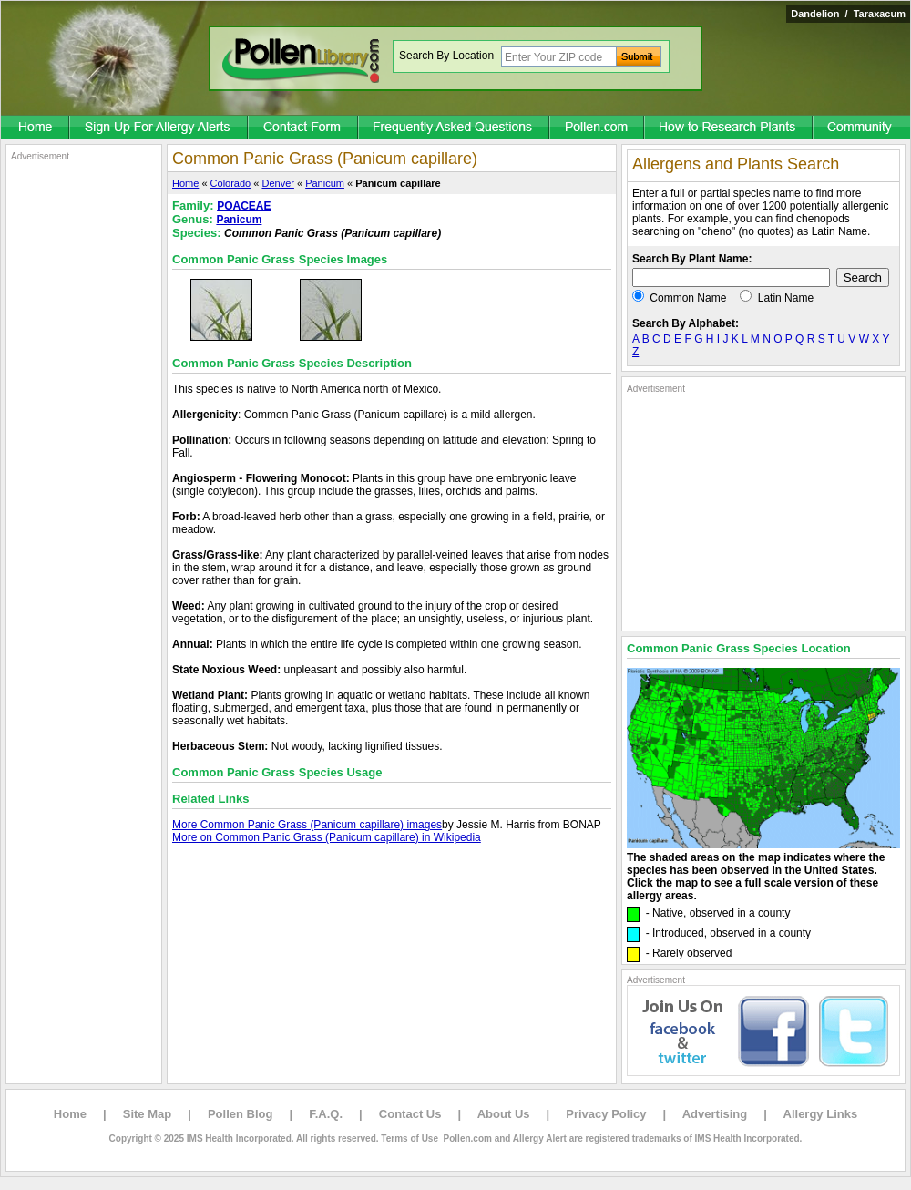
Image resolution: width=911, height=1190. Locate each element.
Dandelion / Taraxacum (848, 13)
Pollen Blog (240, 1114)
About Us (503, 1114)
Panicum (324, 183)
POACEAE (244, 206)
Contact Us (410, 1114)
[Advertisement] (84, 435)
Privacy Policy (606, 1114)
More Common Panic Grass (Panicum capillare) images (307, 824)
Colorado (230, 183)
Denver (277, 183)
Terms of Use (409, 1139)
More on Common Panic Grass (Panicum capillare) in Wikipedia (326, 837)
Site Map (147, 1114)
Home (185, 183)
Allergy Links (820, 1114)
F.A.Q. (326, 1114)
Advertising (715, 1114)
